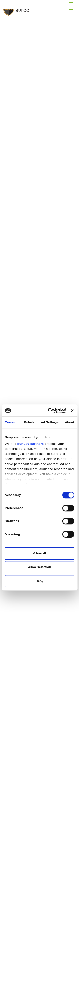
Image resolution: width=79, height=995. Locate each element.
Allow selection (39, 567)
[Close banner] (72, 410)
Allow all (39, 553)
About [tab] (69, 422)
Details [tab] (29, 422)
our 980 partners (30, 443)
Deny (39, 581)
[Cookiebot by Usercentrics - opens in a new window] (49, 410)
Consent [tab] (11, 422)
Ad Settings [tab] (50, 422)
